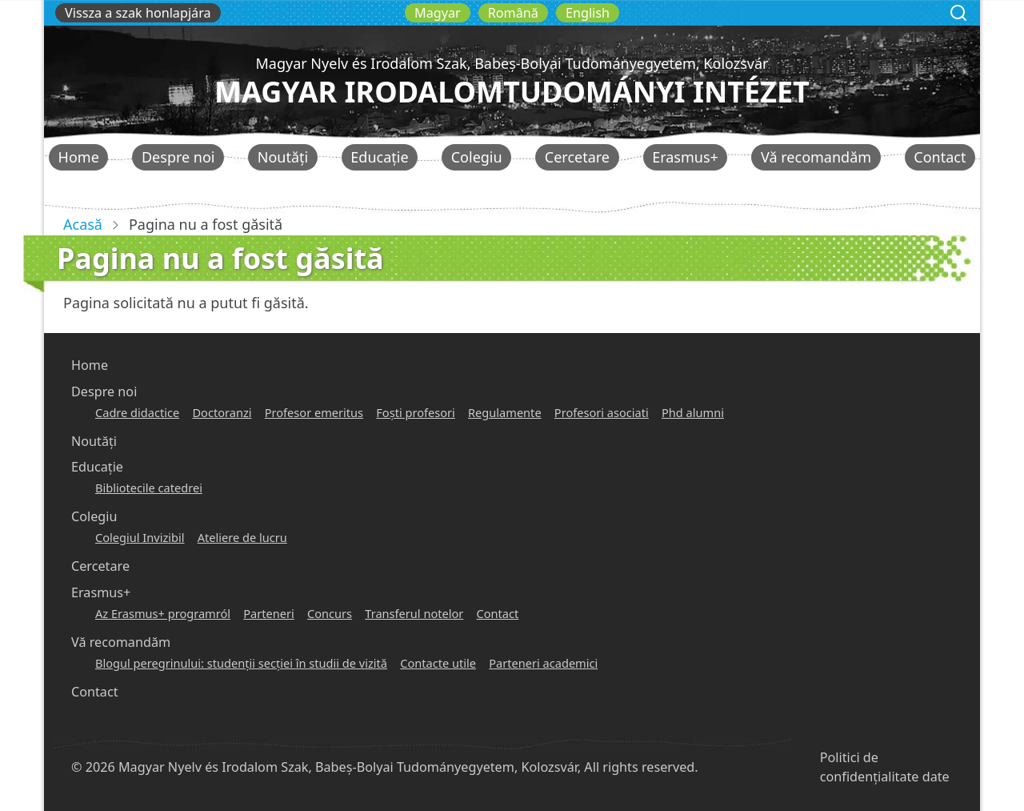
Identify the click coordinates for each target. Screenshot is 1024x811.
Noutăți (283, 157)
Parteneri (268, 613)
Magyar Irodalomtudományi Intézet (512, 91)
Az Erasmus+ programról (162, 613)
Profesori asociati (601, 412)
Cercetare (577, 157)
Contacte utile (438, 663)
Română (513, 13)
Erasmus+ (685, 157)
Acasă (82, 224)
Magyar (437, 13)
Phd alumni (693, 412)
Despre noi (178, 157)
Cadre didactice (137, 412)
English (588, 13)
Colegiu (476, 157)
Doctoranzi (221, 412)
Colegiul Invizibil (140, 537)
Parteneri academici (543, 663)
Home (78, 157)
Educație (379, 157)
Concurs (329, 613)
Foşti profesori (415, 412)
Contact (940, 157)
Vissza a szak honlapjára (138, 13)
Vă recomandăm (816, 157)
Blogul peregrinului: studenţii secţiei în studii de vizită (241, 663)
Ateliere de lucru (242, 537)
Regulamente (505, 412)
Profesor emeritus (314, 412)
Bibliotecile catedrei (148, 488)
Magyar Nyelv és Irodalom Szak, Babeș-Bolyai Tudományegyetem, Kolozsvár (511, 63)
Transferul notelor (414, 613)
